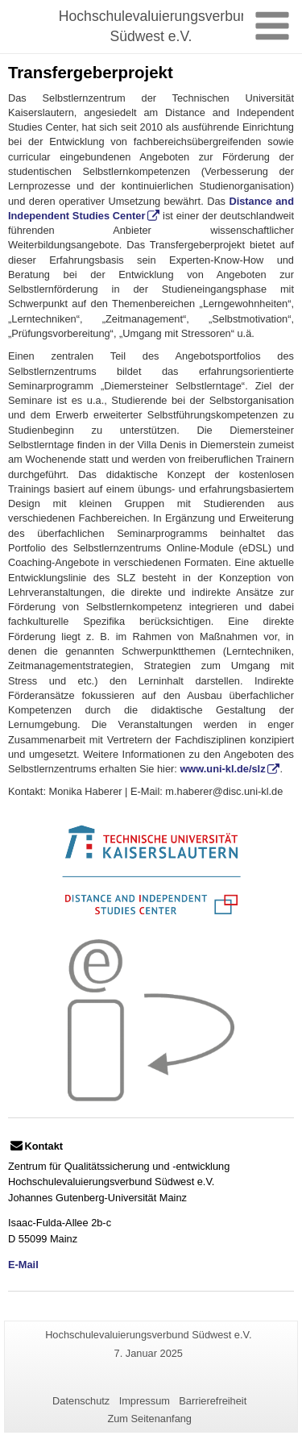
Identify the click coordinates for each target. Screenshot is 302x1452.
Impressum (144, 1401)
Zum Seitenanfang (149, 1418)
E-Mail (23, 1265)
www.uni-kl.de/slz (222, 769)
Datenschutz (81, 1401)
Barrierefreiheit (212, 1401)
